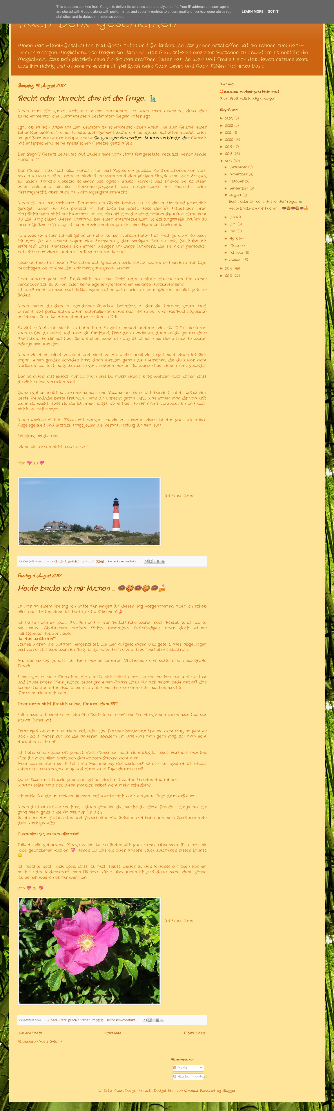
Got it (273, 11)
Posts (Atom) (50, 1041)
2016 (229, 268)
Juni (233, 224)
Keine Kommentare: (123, 561)
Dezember (238, 167)
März (234, 245)
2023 (229, 118)
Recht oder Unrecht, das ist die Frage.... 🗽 (87, 98)
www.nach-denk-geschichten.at (251, 92)
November (239, 174)
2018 (229, 153)
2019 (229, 146)
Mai (233, 231)
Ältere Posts (194, 1033)
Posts (180, 1067)
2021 (229, 132)
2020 (229, 139)
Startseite (112, 1033)
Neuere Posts (30, 1033)
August (236, 195)
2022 (229, 125)
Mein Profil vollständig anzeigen (247, 98)
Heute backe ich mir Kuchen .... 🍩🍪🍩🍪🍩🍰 (92, 588)
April (234, 238)
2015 (229, 275)
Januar (236, 259)
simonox (191, 1090)
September (239, 188)
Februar (237, 252)
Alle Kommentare (190, 1076)
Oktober (237, 181)
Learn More (252, 11)
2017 (229, 161)
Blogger (229, 1090)
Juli (232, 217)
